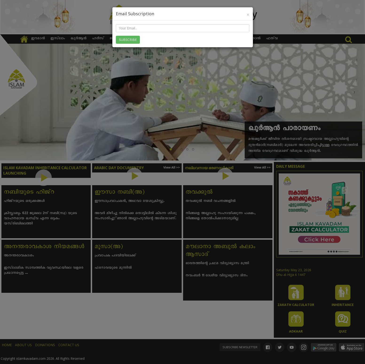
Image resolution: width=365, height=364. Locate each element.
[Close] (248, 14)
